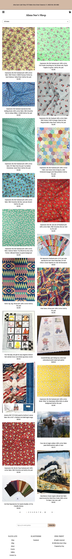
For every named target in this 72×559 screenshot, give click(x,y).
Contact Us (13, 555)
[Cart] (70, 12)
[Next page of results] (52, 512)
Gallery (13, 552)
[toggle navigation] (3, 12)
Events (13, 549)
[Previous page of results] (20, 512)
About (12, 546)
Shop (12, 540)
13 (45, 512)
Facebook (36, 540)
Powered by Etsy (59, 546)
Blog (12, 543)
